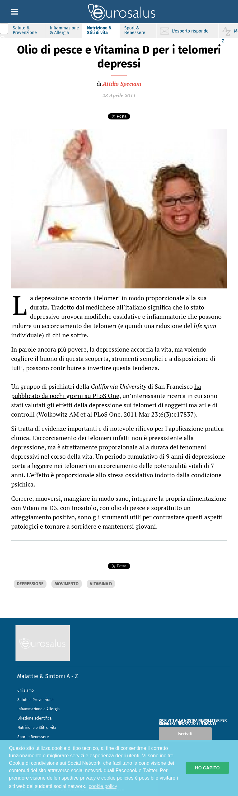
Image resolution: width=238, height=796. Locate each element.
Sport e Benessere (33, 737)
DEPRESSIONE (30, 583)
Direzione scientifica (34, 718)
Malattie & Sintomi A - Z (47, 676)
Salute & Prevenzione (25, 30)
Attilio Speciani (122, 83)
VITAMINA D (101, 583)
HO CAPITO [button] (207, 767)
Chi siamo (25, 690)
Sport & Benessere (134, 30)
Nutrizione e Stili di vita (36, 727)
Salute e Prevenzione (35, 700)
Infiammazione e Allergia (38, 709)
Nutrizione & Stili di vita (99, 30)
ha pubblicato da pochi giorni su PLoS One (106, 391)
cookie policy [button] (103, 786)
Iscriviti (185, 734)
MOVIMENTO (67, 583)
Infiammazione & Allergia (64, 30)
